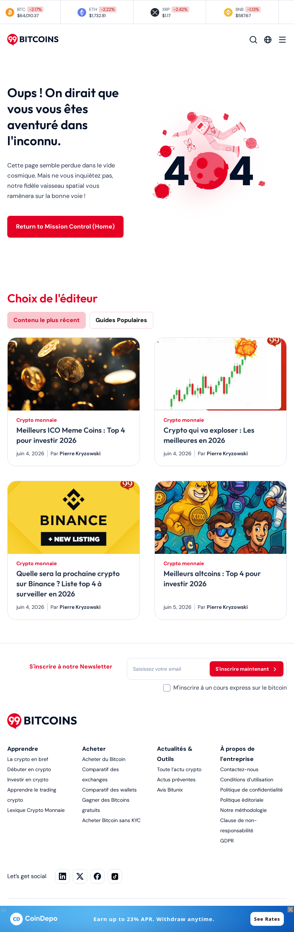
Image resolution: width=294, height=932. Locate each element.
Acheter (94, 749)
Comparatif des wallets (109, 789)
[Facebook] (97, 876)
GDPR (227, 840)
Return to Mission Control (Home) (65, 226)
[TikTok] (115, 876)
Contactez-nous (239, 769)
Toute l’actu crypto (179, 769)
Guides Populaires (121, 320)
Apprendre (22, 749)
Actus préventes (176, 779)
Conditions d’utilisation (246, 779)
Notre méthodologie (243, 810)
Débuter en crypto (29, 769)
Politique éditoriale (241, 800)
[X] (80, 876)
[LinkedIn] (62, 876)
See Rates (267, 919)
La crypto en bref (27, 759)
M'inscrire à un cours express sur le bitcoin (230, 687)
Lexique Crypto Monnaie (36, 810)
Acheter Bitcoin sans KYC (111, 820)
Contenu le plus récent (46, 320)
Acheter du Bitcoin (103, 759)
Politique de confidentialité (251, 789)
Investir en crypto (27, 779)
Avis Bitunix (170, 789)
